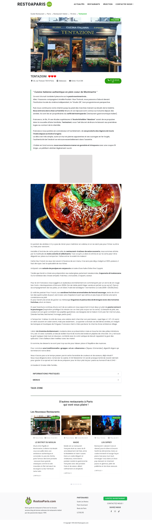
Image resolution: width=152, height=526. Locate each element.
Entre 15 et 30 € (51, 438)
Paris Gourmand (82, 505)
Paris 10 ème (100, 438)
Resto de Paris (81, 508)
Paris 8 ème (69, 438)
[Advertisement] (76, 168)
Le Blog (80, 513)
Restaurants (94, 4)
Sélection (107, 4)
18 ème (73, 14)
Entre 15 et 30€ (76, 81)
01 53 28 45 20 (113, 81)
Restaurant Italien (60, 14)
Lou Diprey (106, 442)
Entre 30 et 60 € (81, 438)
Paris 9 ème (38, 438)
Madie (76, 442)
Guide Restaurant (37, 14)
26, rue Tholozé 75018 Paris (42, 81)
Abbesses (61, 81)
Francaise (55, 418)
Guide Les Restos (82, 501)
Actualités (79, 4)
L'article (37, 475)
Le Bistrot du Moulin (45, 442)
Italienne (115, 20)
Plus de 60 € (113, 438)
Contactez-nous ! (124, 4)
